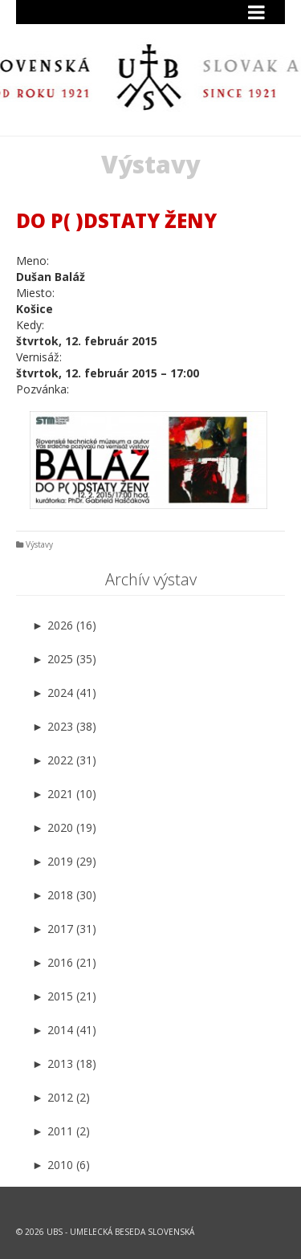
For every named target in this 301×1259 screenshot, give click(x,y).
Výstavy (39, 544)
